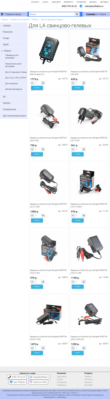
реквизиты (68, 2)
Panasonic (7, 32)
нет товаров (96, 14)
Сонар (6, 38)
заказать (93, 2)
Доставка (88, 385)
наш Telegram (17, 382)
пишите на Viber (38, 382)
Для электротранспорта (14, 116)
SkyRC (6, 44)
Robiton (35, 19)
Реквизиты (62, 385)
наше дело (56, 2)
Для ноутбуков (11, 83)
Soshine (6, 103)
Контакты (88, 379)
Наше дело (61, 376)
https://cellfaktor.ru (72, 393)
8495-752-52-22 (69, 6)
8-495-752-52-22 (16, 377)
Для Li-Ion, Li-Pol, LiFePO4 (15, 78)
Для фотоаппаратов (13, 89)
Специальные (9, 109)
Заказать (88, 382)
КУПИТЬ (37, 88)
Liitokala (6, 25)
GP (4, 97)
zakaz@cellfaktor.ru (94, 6)
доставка (104, 2)
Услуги (60, 379)
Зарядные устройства (20, 19)
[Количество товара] (37, 83)
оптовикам (81, 2)
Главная (4, 19)
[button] (77, 14)
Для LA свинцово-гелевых (16, 72)
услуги (45, 2)
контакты (35, 2)
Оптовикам (62, 382)
